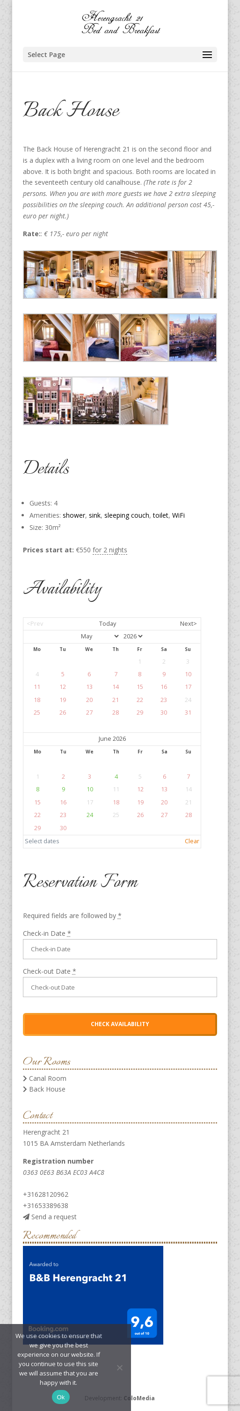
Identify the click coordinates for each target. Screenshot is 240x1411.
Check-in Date (47, 933)
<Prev (35, 624)
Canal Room (44, 1078)
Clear (192, 841)
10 (90, 789)
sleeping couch (126, 515)
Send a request (50, 1216)
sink (95, 515)
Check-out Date (49, 971)
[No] (119, 1367)
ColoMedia (139, 1398)
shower (74, 515)
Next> (188, 624)
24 (90, 815)
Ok (61, 1397)
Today (107, 624)
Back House (44, 1089)
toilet (160, 515)
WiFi (178, 515)
